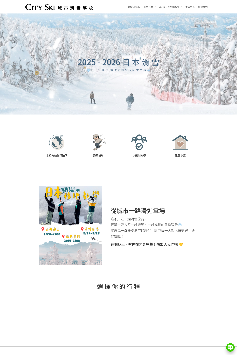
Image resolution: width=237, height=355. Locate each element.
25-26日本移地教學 (169, 6)
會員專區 (190, 6)
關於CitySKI (134, 6)
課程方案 (148, 6)
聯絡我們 (203, 6)
